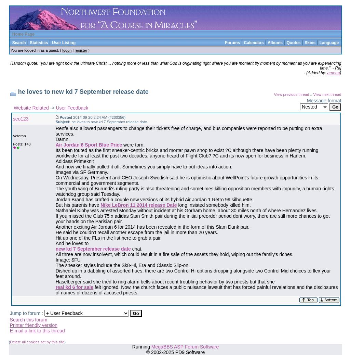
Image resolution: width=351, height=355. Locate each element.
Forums (232, 42)
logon (67, 50)
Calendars (254, 42)
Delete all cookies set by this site (37, 342)
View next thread (327, 94)
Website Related (31, 108)
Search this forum (29, 319)
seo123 (21, 119)
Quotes (293, 42)
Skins (310, 42)
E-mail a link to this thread (37, 330)
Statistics (39, 42)
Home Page (23, 34)
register (81, 50)
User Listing (64, 42)
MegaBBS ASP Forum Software (185, 347)
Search (19, 42)
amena (333, 73)
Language (329, 42)
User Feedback (72, 108)
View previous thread (291, 94)
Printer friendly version (33, 325)
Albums (275, 42)
